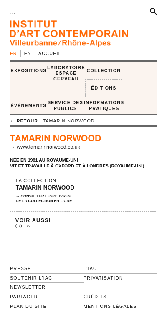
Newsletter (28, 287)
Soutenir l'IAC (31, 277)
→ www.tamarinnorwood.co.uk (45, 147)
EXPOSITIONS (29, 70)
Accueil (49, 53)
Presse (20, 268)
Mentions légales (110, 306)
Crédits (95, 296)
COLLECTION (104, 70)
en (27, 53)
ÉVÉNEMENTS (29, 105)
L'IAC (90, 268)
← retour (24, 120)
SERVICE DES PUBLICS (65, 105)
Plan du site (28, 306)
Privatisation (103, 277)
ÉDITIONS (103, 87)
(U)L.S (22, 225)
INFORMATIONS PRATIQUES (104, 105)
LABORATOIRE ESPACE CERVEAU (66, 73)
